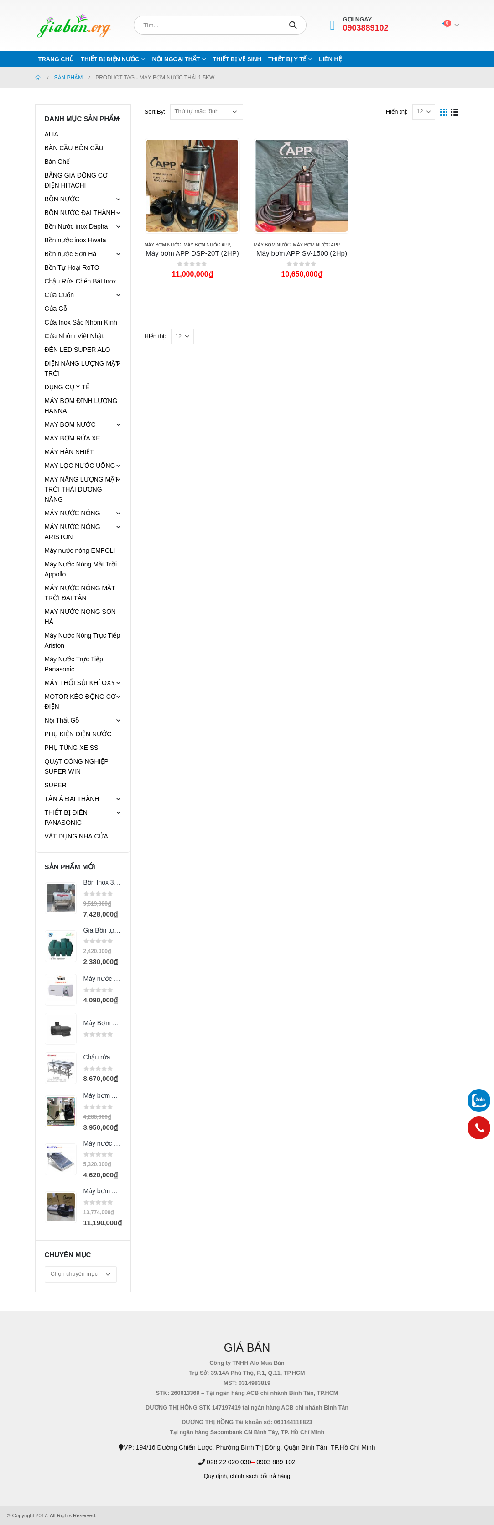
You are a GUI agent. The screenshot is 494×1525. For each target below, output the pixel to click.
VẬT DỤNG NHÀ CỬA (76, 836)
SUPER (56, 785)
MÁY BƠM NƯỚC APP (207, 244)
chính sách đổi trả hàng (260, 1476)
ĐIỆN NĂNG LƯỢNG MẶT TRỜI (82, 368)
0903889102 (366, 28)
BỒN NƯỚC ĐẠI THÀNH (80, 212)
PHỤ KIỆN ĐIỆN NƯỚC (78, 734)
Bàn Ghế (57, 161)
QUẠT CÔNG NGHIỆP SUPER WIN (77, 766)
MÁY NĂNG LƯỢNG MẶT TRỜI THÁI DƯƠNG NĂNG (82, 489)
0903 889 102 (276, 1462)
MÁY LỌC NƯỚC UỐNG (80, 465)
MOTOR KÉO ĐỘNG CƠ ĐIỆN (80, 701)
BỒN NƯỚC (62, 199)
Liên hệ (330, 59)
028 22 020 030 (229, 1462)
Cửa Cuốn (59, 295)
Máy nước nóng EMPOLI (80, 550)
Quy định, (216, 1476)
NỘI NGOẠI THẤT (176, 59)
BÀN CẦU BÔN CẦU (74, 148)
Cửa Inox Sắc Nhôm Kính (81, 322)
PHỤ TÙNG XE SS (72, 747)
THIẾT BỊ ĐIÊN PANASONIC (66, 817)
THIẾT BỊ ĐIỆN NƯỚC (110, 59)
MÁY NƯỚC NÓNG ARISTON (72, 531)
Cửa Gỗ (56, 308)
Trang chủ (56, 59)
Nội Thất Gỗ (62, 720)
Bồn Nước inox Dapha (76, 226)
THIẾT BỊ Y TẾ (287, 59)
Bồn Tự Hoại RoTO (72, 267)
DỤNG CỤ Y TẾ (67, 387)
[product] (192, 186)
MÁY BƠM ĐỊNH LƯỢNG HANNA (81, 405)
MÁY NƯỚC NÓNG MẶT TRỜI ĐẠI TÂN (80, 593)
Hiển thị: (397, 111)
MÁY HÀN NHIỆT (69, 452)
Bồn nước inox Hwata (75, 240)
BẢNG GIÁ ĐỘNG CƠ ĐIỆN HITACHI (76, 180)
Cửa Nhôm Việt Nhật (74, 336)
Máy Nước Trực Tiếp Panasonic (74, 664)
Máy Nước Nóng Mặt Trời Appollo (81, 569)
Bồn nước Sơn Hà (71, 253)
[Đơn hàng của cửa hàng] (206, 112)
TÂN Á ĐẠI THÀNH (72, 798)
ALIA (51, 134)
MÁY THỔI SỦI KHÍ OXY (80, 683)
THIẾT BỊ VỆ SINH (237, 59)
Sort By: (155, 111)
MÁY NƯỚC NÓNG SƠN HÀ (80, 616)
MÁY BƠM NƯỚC (163, 244)
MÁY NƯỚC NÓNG (72, 513)
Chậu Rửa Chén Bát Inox (80, 281)
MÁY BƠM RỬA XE (72, 438)
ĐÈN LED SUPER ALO (77, 349)
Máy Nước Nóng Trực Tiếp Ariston (82, 640)
